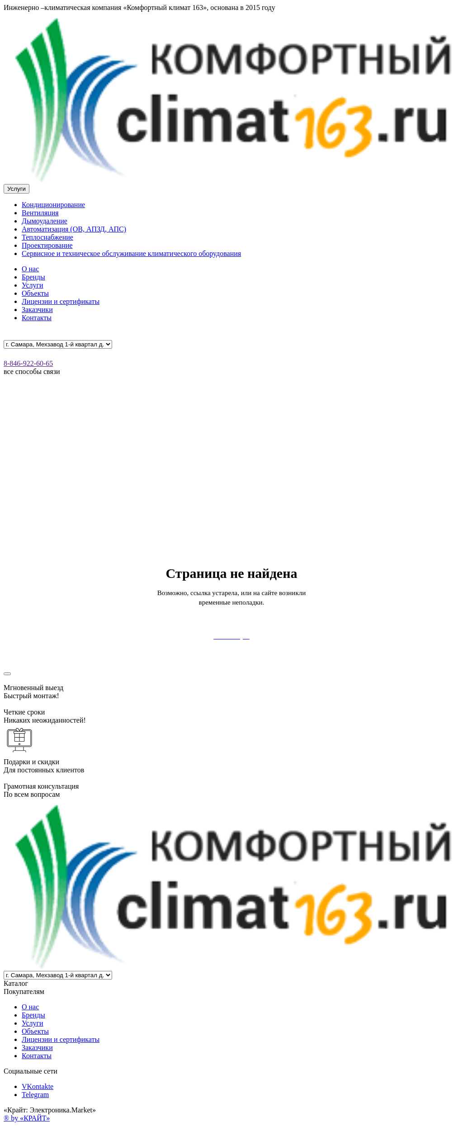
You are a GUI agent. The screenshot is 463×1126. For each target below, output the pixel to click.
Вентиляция (40, 213)
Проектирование (47, 245)
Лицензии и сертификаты (60, 301)
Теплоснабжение (47, 237)
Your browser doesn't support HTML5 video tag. (231, 484)
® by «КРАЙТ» (27, 1118)
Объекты (35, 293)
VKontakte (37, 1086)
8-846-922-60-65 (28, 363)
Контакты (37, 318)
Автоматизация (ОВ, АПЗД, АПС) (74, 229)
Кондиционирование (53, 204)
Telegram (35, 1094)
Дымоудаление (44, 221)
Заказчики (37, 309)
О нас (30, 269)
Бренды (33, 277)
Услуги (32, 285)
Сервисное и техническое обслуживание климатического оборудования (131, 253)
